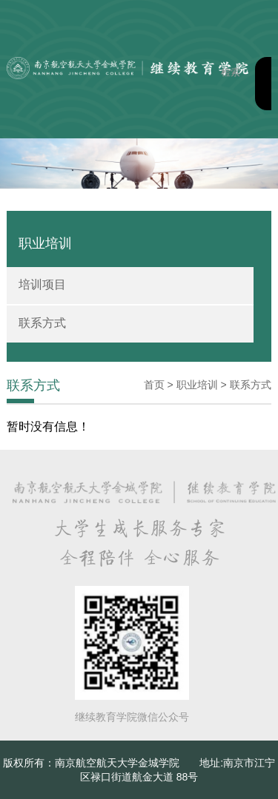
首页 (154, 385)
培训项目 (42, 284)
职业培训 (197, 385)
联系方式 (42, 323)
